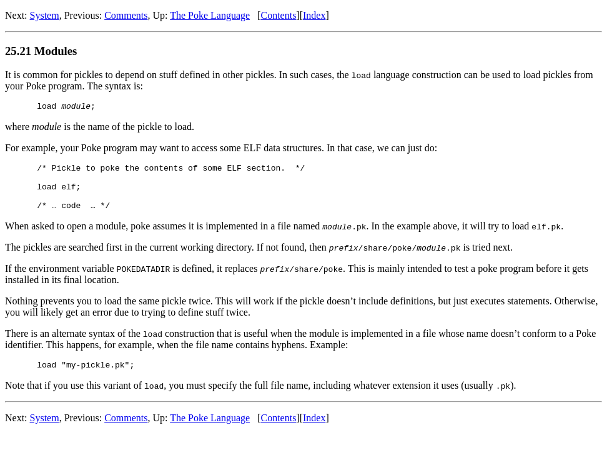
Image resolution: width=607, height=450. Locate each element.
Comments (125, 15)
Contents (278, 15)
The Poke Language (210, 15)
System (44, 15)
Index (314, 15)
